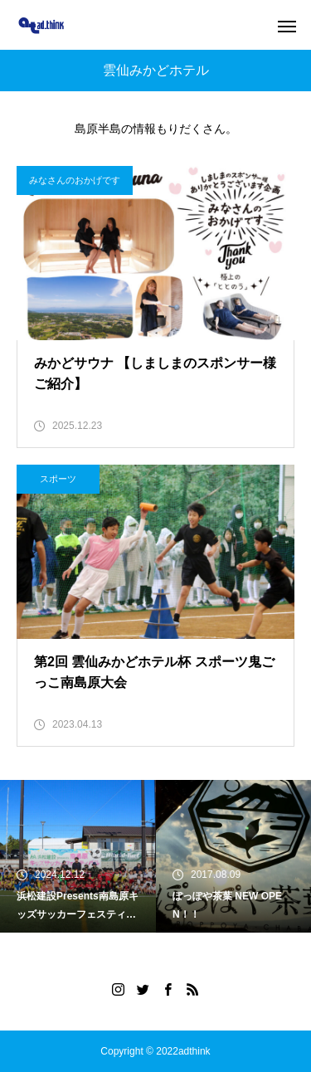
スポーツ (58, 479)
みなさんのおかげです (74, 180)
